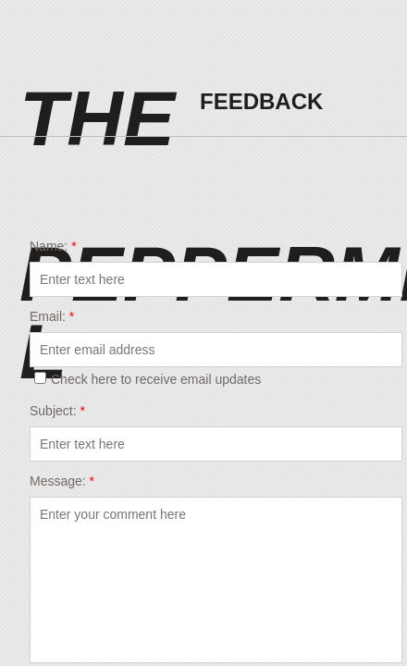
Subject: (57, 410)
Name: (53, 246)
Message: (62, 481)
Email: (52, 316)
